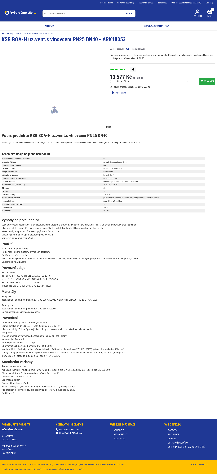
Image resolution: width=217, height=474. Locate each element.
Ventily (18, 33)
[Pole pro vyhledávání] (88, 13)
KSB (127, 49)
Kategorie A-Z (121, 434)
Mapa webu (119, 438)
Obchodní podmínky (125, 2)
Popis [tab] (108, 127)
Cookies (172, 438)
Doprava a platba (146, 2)
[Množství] (187, 81)
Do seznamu (119, 92)
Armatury (49, 26)
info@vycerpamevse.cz (69, 433)
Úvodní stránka (106, 2)
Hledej (129, 13)
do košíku (207, 81)
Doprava (172, 430)
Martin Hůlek (203, 465)
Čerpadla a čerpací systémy (156, 26)
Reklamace (162, 2)
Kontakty (209, 2)
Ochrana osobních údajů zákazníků (186, 2)
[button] (133, 69)
